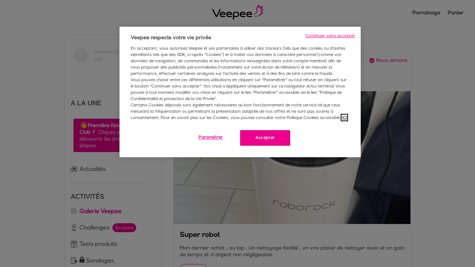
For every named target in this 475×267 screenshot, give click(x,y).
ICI (344, 117)
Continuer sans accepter (330, 35)
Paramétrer (211, 137)
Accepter (265, 137)
